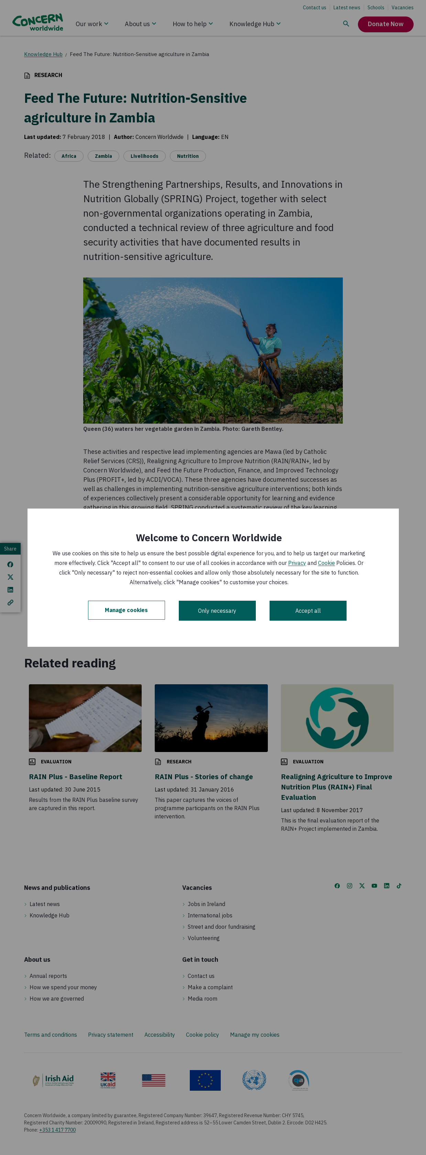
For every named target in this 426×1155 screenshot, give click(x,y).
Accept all (308, 610)
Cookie (326, 562)
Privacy (297, 562)
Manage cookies (126, 610)
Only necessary (217, 610)
